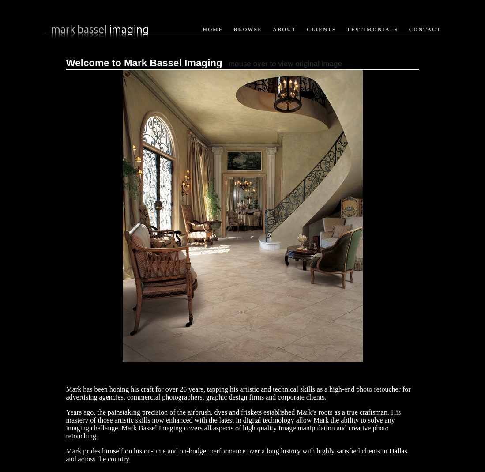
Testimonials (373, 29)
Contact (425, 29)
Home (213, 29)
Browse (248, 29)
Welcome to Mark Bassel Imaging (144, 62)
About (284, 29)
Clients (321, 29)
